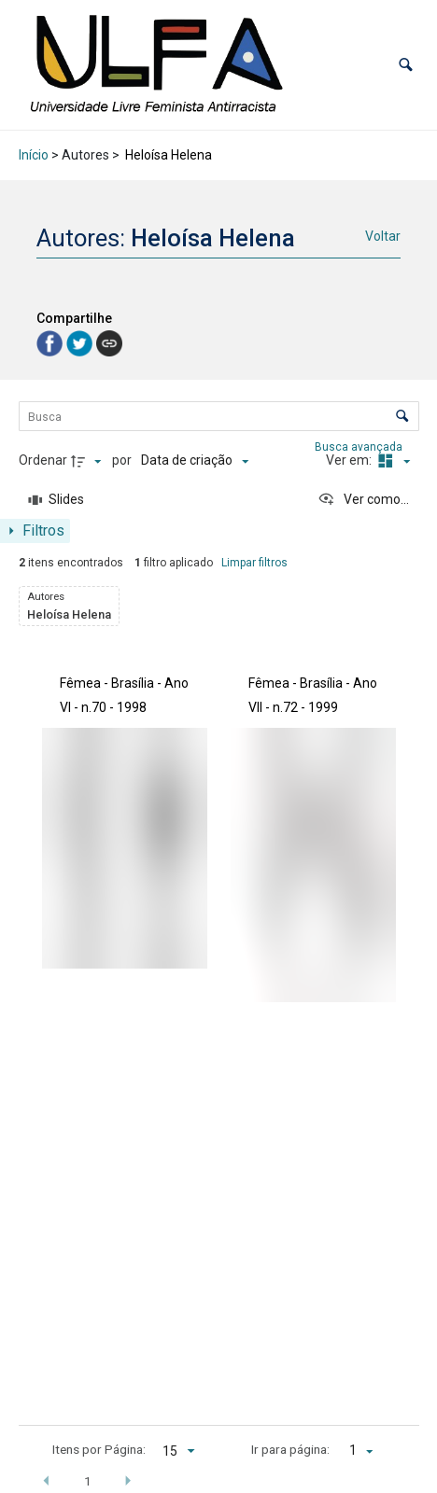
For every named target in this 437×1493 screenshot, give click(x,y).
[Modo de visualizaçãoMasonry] (392, 461)
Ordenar (43, 460)
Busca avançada (360, 446)
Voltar (383, 236)
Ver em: (350, 460)
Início (34, 154)
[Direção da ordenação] (88, 461)
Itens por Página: (99, 1449)
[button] (405, 65)
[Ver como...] (363, 500)
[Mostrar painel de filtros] (35, 531)
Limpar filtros (254, 562)
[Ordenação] (195, 461)
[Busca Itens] (219, 416)
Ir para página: (290, 1449)
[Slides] (57, 500)
